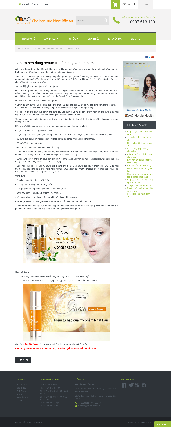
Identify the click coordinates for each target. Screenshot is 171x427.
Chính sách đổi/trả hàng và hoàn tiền (53, 398)
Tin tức (73, 38)
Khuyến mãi (115, 39)
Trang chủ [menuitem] (22, 385)
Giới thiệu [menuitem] (21, 388)
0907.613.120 (142, 21)
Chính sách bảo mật (49, 403)
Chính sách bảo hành (50, 406)
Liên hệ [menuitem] (20, 401)
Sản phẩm (51, 38)
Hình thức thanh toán (50, 388)
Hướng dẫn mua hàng (50, 385)
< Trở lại (23, 360)
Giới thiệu (93, 39)
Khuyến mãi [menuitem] (22, 398)
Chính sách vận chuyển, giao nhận (54, 392)
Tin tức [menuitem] (20, 394)
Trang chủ (28, 39)
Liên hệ (135, 39)
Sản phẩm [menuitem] (21, 391)
